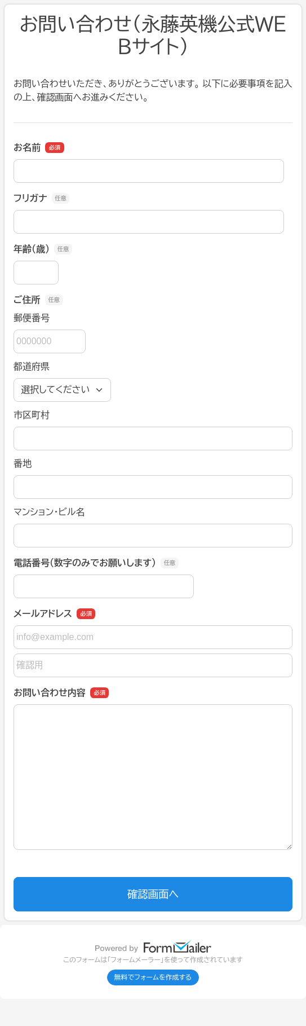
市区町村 (32, 415)
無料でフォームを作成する (153, 977)
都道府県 (32, 366)
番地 (23, 463)
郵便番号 (32, 318)
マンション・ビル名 (49, 512)
